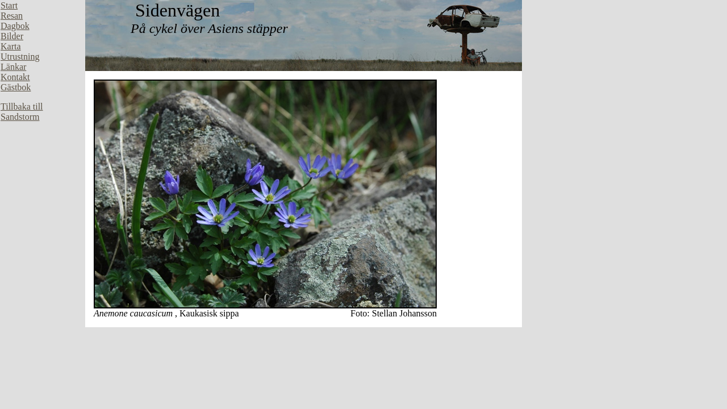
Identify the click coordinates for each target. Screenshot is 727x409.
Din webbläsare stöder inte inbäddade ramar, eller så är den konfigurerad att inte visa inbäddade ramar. (42, 170)
